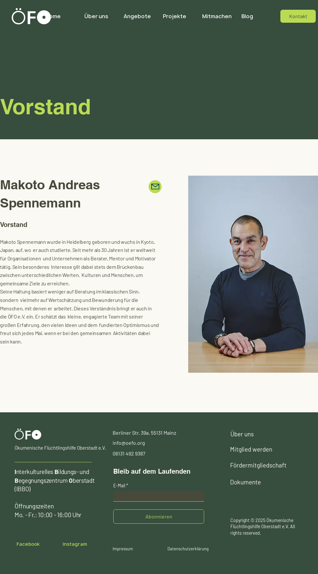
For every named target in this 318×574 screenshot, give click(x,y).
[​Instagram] (74, 544)
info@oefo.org (129, 443)
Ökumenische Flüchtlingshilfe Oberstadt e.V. (60, 448)
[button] (177, 16)
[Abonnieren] (158, 516)
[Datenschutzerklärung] (188, 548)
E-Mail (119, 485)
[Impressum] (122, 548)
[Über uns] (249, 434)
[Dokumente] (249, 482)
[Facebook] (28, 544)
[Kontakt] (298, 16)
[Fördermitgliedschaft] (260, 465)
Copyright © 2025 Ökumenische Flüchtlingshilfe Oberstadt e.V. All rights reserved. (262, 527)
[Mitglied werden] (256, 449)
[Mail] (155, 186)
